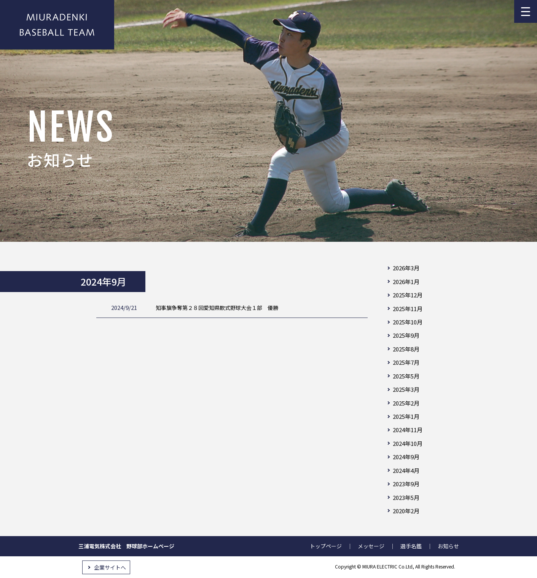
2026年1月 (406, 282)
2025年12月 (407, 295)
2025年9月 (406, 335)
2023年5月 (406, 497)
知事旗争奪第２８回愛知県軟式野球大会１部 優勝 (218, 307)
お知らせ (448, 546)
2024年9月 (406, 457)
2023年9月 (406, 484)
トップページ (326, 546)
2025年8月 (406, 349)
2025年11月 (407, 309)
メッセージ (371, 546)
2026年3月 (406, 268)
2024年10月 (407, 443)
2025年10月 (407, 322)
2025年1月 (406, 416)
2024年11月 (407, 430)
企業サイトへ (110, 567)
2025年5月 (406, 376)
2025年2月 (406, 403)
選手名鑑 (411, 546)
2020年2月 (406, 511)
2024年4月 (406, 470)
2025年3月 (406, 389)
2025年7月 (406, 362)
